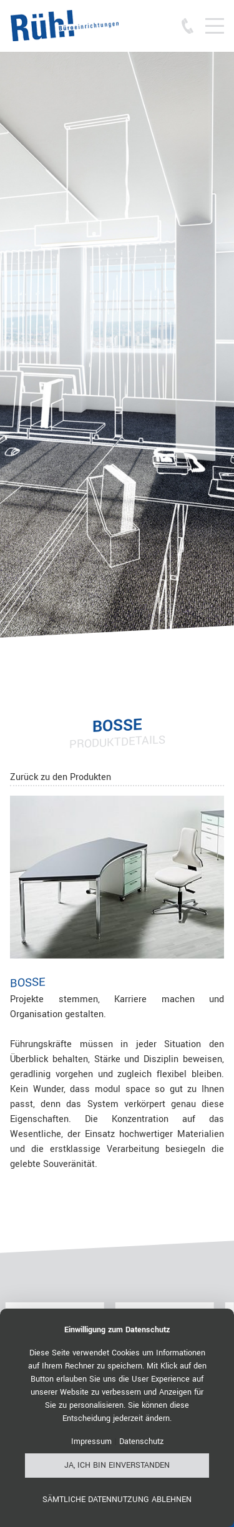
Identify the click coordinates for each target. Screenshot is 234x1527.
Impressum (91, 1441)
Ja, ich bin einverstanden (117, 1465)
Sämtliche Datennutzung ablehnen (117, 1499)
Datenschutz (141, 1441)
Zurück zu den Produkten (60, 777)
